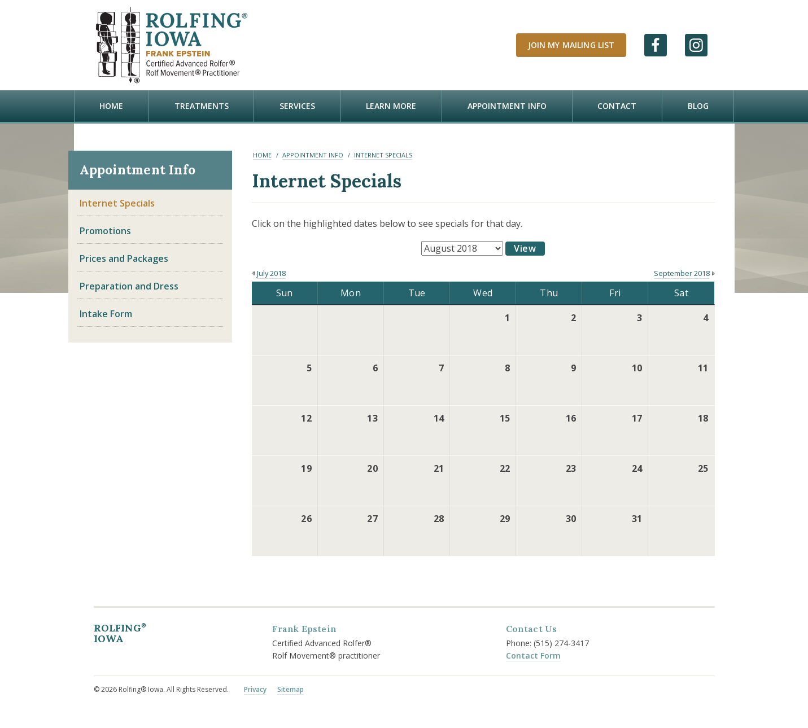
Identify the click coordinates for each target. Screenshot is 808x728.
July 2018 (271, 271)
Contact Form (533, 652)
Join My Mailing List (571, 45)
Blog (698, 105)
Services (297, 105)
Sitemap (290, 687)
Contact (616, 105)
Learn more (391, 105)
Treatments (201, 105)
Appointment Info (507, 105)
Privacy (255, 687)
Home (111, 105)
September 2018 (682, 271)
